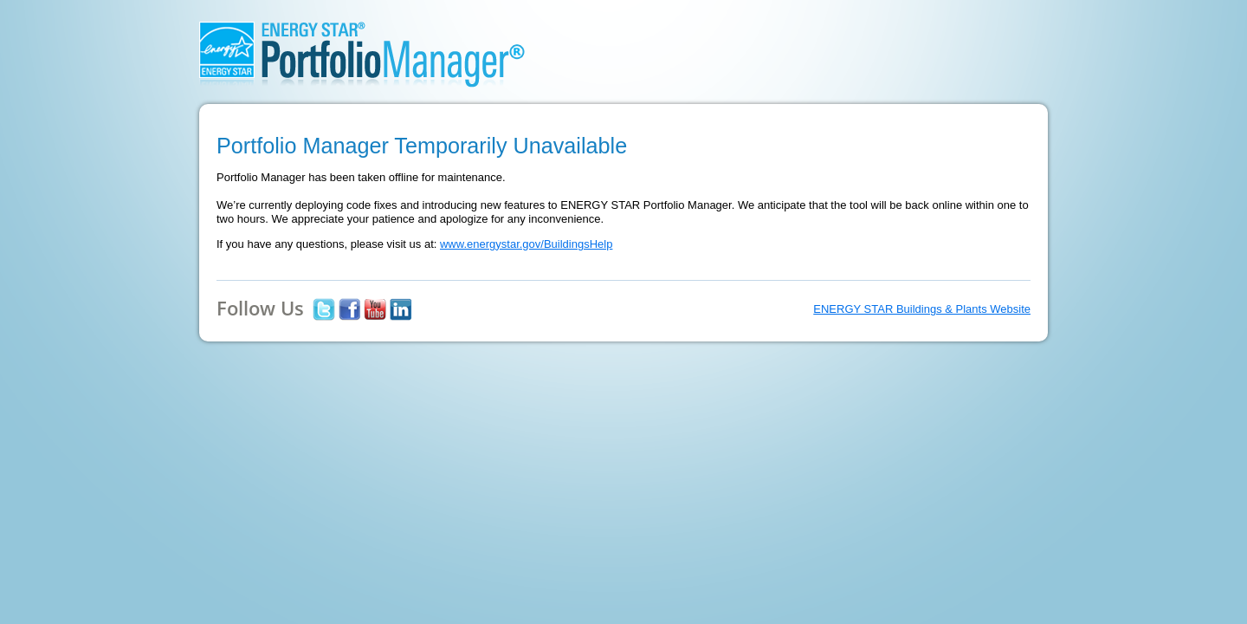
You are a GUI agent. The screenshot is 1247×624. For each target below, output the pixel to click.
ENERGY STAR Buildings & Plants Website (922, 308)
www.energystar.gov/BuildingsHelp (526, 243)
